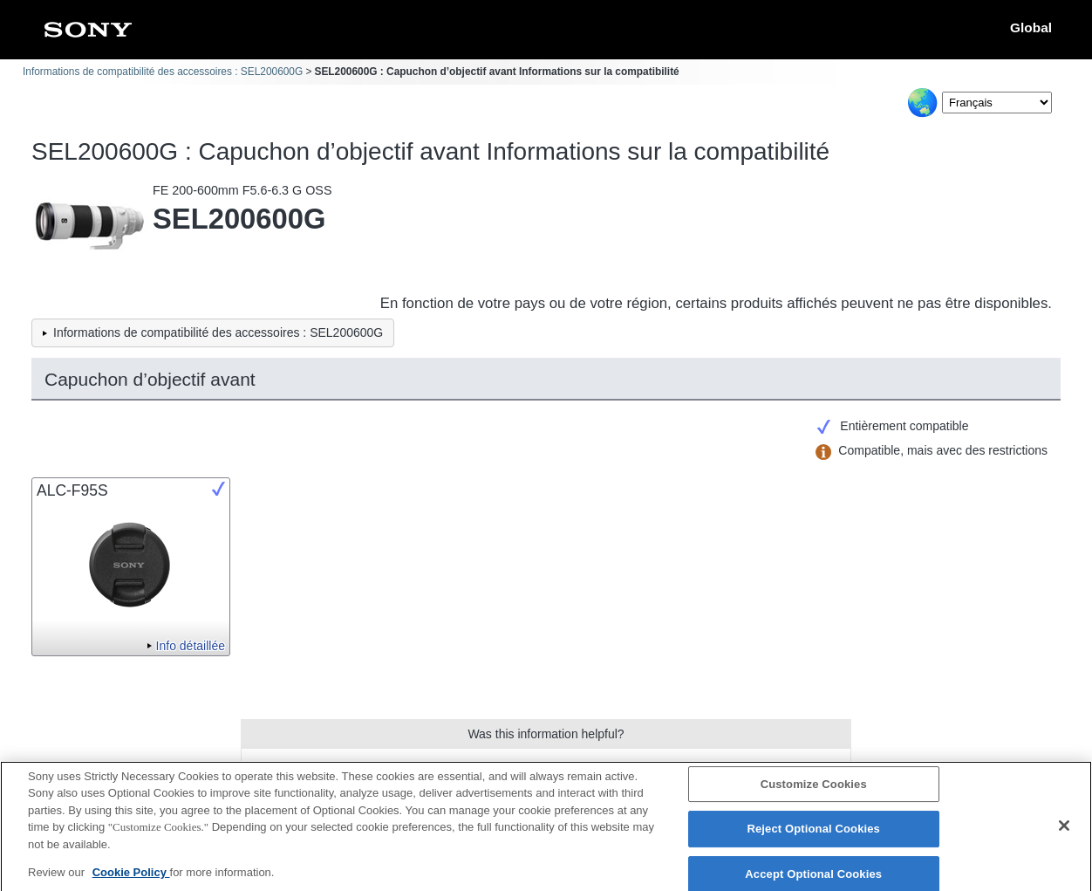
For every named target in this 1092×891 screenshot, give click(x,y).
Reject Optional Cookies (813, 836)
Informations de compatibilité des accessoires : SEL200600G (163, 71)
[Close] (1064, 832)
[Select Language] (997, 102)
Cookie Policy (131, 880)
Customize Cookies (814, 791)
